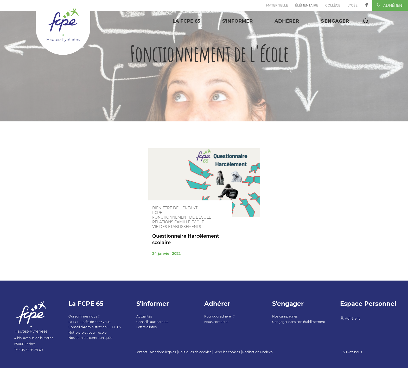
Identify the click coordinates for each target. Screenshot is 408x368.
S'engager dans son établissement (298, 322)
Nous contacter (216, 322)
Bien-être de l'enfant (174, 208)
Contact (141, 352)
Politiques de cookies (194, 352)
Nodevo (266, 352)
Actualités (144, 316)
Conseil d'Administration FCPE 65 (94, 327)
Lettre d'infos (146, 327)
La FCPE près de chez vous (89, 322)
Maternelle (277, 5)
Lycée (352, 5)
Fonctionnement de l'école (181, 217)
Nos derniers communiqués (90, 338)
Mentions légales (163, 352)
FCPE (157, 212)
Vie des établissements (176, 226)
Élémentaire (306, 5)
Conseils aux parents (152, 322)
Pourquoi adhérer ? (219, 316)
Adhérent (390, 5)
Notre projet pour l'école (87, 332)
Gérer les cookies (227, 352)
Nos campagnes (285, 316)
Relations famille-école (178, 222)
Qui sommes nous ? (84, 316)
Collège (332, 5)
